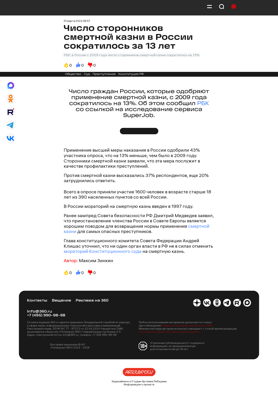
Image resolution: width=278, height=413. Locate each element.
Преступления (104, 74)
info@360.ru (39, 311)
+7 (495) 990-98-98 (46, 315)
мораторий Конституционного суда (103, 251)
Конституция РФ (131, 74)
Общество (73, 74)
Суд (87, 74)
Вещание (61, 300)
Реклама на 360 (92, 300)
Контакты (37, 300)
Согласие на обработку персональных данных (169, 331)
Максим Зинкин (96, 260)
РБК (203, 103)
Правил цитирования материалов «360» (187, 325)
